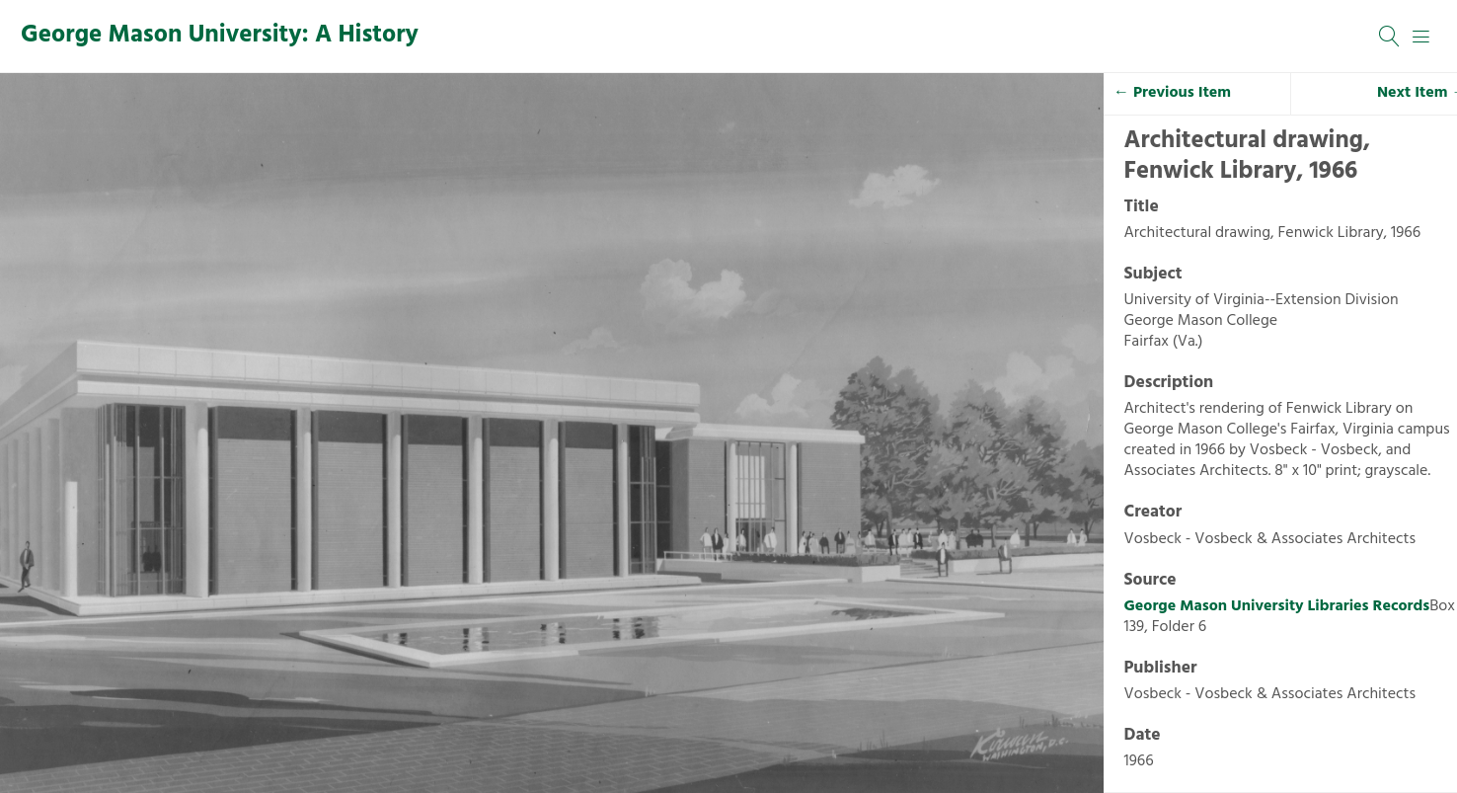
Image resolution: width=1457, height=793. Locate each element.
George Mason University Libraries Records (1277, 606)
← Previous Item (1172, 93)
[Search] (1390, 36)
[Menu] (1421, 36)
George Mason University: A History (220, 35)
